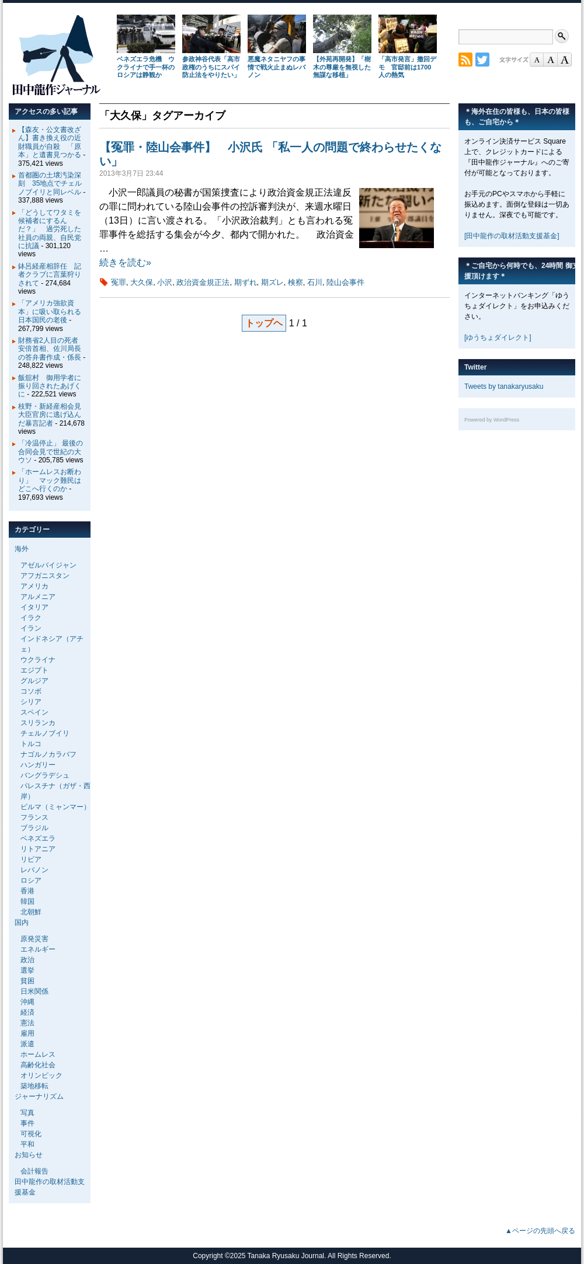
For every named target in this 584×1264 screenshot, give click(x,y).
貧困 (27, 981)
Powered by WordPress (491, 420)
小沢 (164, 282)
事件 (27, 1123)
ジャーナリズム (39, 1096)
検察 (295, 282)
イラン (30, 628)
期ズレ (272, 282)
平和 (27, 1144)
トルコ (30, 744)
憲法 (27, 1023)
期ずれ (245, 282)
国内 (22, 922)
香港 (27, 891)
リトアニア (37, 849)
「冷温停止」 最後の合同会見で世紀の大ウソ (50, 451)
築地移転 (34, 1086)
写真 (27, 1113)
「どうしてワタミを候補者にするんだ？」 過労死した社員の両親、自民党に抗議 (49, 229)
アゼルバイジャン (48, 565)
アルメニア (37, 597)
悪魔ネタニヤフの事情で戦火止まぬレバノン (276, 67)
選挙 (27, 970)
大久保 (141, 282)
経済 (27, 1012)
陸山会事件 (345, 282)
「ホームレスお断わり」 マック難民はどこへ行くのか (49, 480)
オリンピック (41, 1075)
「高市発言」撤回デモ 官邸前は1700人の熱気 (407, 67)
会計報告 (34, 1171)
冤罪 (118, 282)
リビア (30, 859)
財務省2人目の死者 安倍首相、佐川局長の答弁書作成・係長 (51, 348)
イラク (30, 618)
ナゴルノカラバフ (48, 754)
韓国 (27, 901)
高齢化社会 (37, 1065)
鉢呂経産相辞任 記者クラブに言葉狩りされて (49, 274)
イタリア (34, 607)
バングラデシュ (44, 775)
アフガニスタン (44, 576)
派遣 (27, 1044)
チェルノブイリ (44, 733)
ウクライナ (37, 660)
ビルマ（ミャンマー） (55, 807)
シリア (30, 702)
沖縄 (27, 1002)
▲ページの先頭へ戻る (540, 1231)
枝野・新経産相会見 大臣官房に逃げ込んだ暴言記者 (53, 414)
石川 (314, 282)
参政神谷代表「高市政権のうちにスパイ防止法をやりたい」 (211, 67)
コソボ (30, 691)
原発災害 (34, 939)
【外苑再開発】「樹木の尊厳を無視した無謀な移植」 (342, 67)
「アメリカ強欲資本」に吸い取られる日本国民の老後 (49, 311)
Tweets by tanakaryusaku (503, 386)
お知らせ (29, 1155)
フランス (34, 817)
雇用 (27, 1033)
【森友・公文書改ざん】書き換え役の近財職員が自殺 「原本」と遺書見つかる (49, 142)
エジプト (34, 670)
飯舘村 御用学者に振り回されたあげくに (49, 386)
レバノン (34, 870)
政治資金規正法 (203, 282)
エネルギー (37, 949)
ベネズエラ (37, 838)
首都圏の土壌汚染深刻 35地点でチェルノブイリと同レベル (50, 183)
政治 (27, 960)
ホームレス (37, 1054)
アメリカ (34, 586)
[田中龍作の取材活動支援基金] (511, 236)
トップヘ (264, 323)
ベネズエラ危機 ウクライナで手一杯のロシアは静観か (146, 67)
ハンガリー (37, 765)
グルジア (34, 681)
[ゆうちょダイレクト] (497, 337)
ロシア (30, 880)
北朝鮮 (30, 912)
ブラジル (34, 828)
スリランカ (37, 723)
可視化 (30, 1134)
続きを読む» (125, 262)
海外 (22, 549)
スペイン (34, 712)
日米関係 (34, 991)
